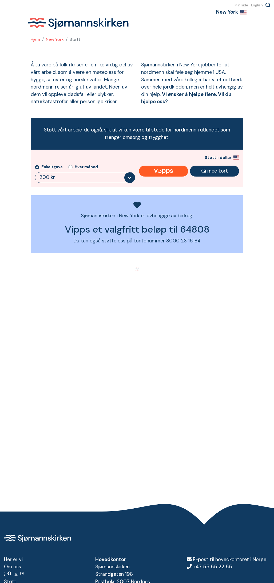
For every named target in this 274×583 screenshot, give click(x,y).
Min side (241, 5)
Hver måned (86, 167)
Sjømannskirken (78, 23)
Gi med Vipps (163, 171)
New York (55, 39)
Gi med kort (214, 171)
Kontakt (12, 574)
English (257, 5)
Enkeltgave (52, 167)
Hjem (35, 39)
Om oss (12, 567)
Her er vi (13, 559)
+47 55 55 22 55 (212, 567)
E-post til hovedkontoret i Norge (229, 559)
